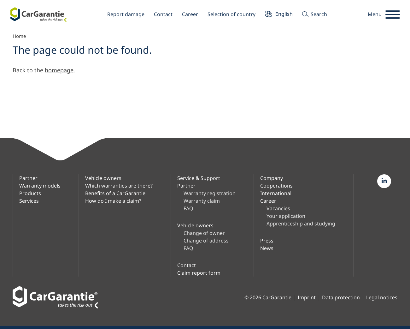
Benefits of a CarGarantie (115, 193)
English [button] (279, 14)
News (266, 248)
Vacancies (278, 208)
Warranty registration (210, 193)
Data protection (341, 298)
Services (29, 200)
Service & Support (198, 178)
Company (271, 178)
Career (190, 14)
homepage (59, 70)
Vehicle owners (103, 178)
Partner (28, 178)
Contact (163, 14)
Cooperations (276, 185)
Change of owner (204, 233)
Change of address (206, 240)
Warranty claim (202, 200)
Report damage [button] (125, 14)
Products (30, 193)
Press (266, 240)
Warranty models (40, 185)
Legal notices (381, 298)
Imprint (307, 298)
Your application (285, 215)
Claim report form (198, 272)
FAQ (188, 208)
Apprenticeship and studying (300, 223)
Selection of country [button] (231, 14)
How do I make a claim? (113, 200)
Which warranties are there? (119, 185)
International (275, 193)
